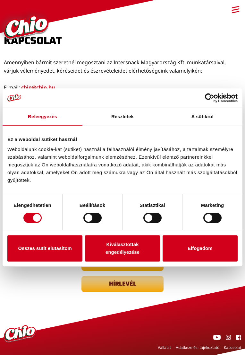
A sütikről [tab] (202, 116)
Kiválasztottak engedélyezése (122, 248)
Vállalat (164, 347)
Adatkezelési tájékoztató (197, 347)
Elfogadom (200, 248)
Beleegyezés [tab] (42, 116)
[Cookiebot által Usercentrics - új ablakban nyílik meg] (210, 98)
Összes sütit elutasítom (45, 248)
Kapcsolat (232, 347)
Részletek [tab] (122, 116)
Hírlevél (122, 283)
